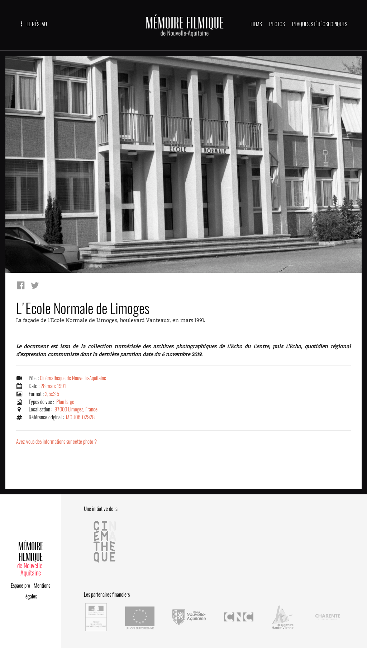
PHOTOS (277, 24)
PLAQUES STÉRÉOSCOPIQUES (319, 24)
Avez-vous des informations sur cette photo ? (56, 441)
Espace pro (20, 585)
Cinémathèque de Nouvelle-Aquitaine (73, 378)
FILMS (256, 24)
